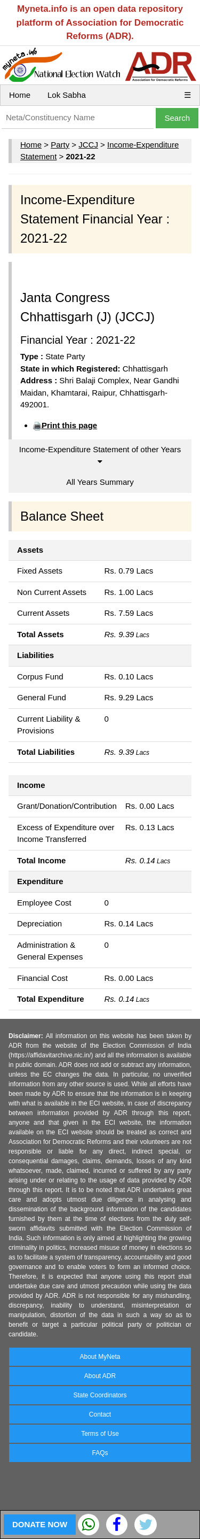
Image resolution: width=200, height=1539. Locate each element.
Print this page (69, 425)
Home (19, 94)
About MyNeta (99, 1356)
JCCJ (88, 144)
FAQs (100, 1453)
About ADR (100, 1376)
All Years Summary (100, 481)
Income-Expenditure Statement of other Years (100, 455)
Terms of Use (100, 1433)
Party (60, 144)
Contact (100, 1414)
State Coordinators (99, 1395)
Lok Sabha (66, 94)
